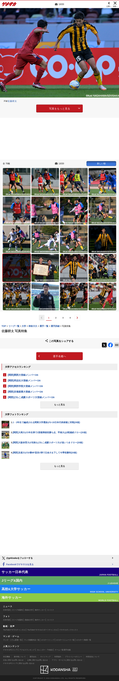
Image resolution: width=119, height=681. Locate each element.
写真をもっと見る (59, 108)
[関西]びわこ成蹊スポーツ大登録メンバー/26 (31, 397)
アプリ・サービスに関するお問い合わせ (67, 660)
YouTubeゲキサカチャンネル (14, 630)
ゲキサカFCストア (10, 650)
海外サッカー (40, 610)
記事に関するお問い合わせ (37, 660)
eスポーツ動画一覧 (84, 640)
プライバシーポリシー (73, 657)
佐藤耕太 (12, 101)
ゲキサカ (9, 5)
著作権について (20, 657)
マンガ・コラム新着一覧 (12, 640)
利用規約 (57, 657)
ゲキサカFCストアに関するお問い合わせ (18, 663)
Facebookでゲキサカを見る (18, 564)
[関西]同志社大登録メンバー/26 (24, 380)
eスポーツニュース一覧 (65, 640)
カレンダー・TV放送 (45, 650)
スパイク (50, 610)
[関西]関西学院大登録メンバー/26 (25, 386)
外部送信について (92, 657)
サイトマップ (45, 657)
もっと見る (59, 404)
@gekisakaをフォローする (17, 558)
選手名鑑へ (59, 356)
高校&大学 (29, 610)
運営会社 (33, 657)
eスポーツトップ (47, 640)
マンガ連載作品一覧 (31, 640)
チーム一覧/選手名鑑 (63, 650)
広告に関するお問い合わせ (13, 660)
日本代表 (6, 610)
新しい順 (101, 163)
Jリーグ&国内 (17, 610)
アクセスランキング (27, 650)
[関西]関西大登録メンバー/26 (23, 375)
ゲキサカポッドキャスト (68, 630)
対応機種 (6, 657)
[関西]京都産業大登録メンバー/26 (25, 391)
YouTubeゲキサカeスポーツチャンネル (42, 630)
